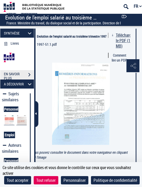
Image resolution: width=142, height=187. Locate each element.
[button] (132, 66)
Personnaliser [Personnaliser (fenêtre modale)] (74, 180)
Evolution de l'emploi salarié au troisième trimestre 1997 (71, 36)
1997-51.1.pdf (47, 44)
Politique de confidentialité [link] (115, 180)
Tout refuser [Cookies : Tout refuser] (46, 180)
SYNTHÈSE (18, 33)
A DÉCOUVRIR (18, 84)
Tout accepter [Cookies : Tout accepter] (18, 180)
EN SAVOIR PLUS (19, 75)
